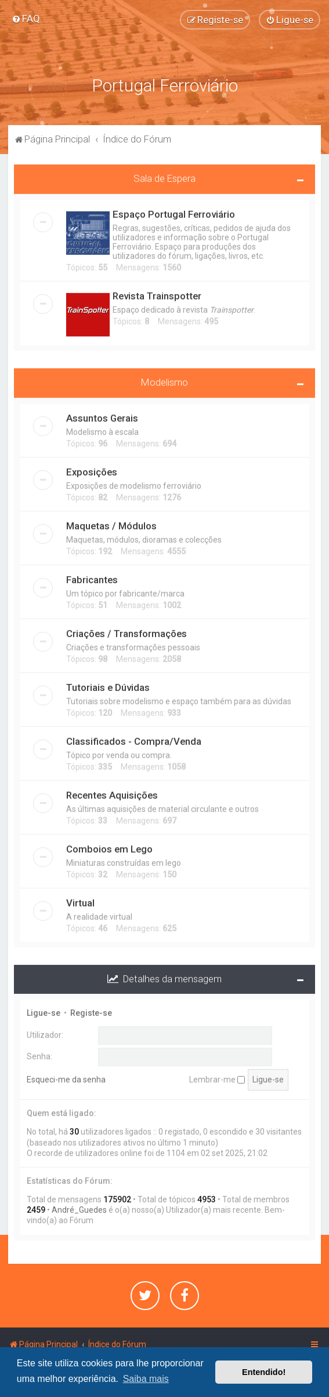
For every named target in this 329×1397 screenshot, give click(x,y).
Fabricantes (92, 577)
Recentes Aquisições (112, 792)
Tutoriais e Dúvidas (108, 684)
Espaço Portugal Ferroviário (174, 211)
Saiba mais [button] (146, 1379)
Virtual (80, 900)
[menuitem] (26, 18)
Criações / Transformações (126, 631)
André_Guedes (79, 1207)
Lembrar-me (217, 1076)
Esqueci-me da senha (66, 1076)
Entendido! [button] (263, 1372)
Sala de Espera (164, 176)
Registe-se (91, 1010)
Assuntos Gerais (102, 415)
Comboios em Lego (109, 846)
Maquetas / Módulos (111, 523)
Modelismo (164, 379)
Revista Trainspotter (157, 293)
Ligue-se (43, 1010)
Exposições (91, 469)
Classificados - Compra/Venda (133, 738)
